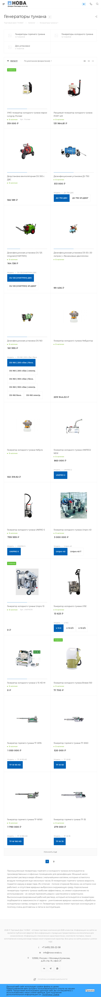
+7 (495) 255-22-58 (51, 947)
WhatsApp (57, 968)
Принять (90, 990)
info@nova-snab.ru (52, 952)
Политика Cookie (50, 994)
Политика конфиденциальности (52, 979)
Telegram (50, 968)
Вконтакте (44, 968)
